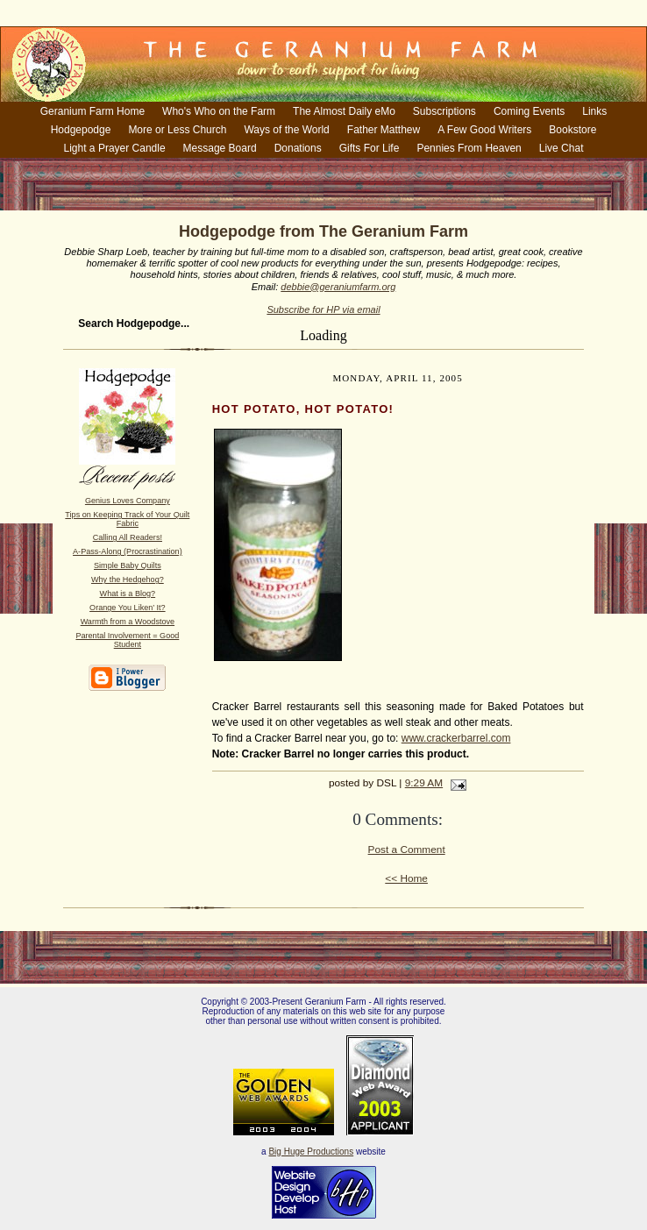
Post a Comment (406, 849)
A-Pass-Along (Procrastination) (127, 551)
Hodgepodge (81, 130)
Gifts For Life (369, 148)
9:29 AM (424, 783)
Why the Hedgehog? (127, 579)
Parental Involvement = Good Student (127, 640)
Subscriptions (444, 111)
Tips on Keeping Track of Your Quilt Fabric (127, 519)
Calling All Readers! (127, 537)
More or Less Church (177, 130)
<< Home (406, 878)
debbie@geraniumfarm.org (338, 286)
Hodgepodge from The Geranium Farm (323, 231)
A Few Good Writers (484, 130)
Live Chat (561, 148)
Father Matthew (383, 130)
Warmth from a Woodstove (127, 621)
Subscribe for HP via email (323, 309)
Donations (298, 148)
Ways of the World (286, 130)
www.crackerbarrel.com (456, 738)
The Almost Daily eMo (344, 111)
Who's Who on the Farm (218, 111)
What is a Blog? (128, 593)
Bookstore (572, 130)
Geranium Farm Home (92, 111)
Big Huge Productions (310, 1151)
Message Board (220, 148)
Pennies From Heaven (468, 148)
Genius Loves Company (127, 500)
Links (594, 111)
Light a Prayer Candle (115, 148)
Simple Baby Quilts (127, 565)
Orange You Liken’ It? (127, 607)
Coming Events (529, 111)
